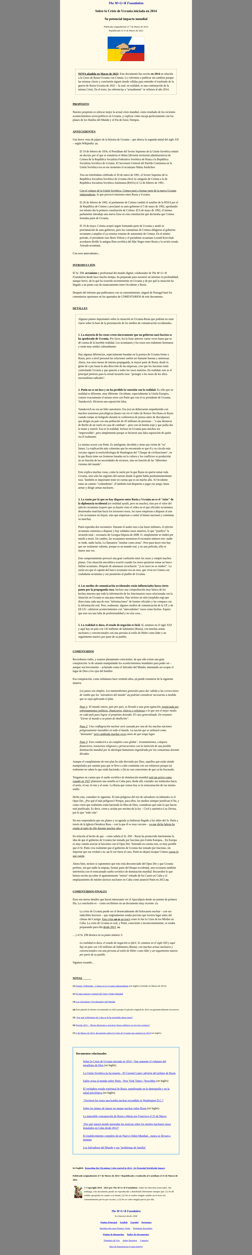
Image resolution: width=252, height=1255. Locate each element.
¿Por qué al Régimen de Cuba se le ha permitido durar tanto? (104, 1017)
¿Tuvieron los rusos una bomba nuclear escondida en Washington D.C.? (123, 1100)
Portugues (146, 1222)
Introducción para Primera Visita (115, 1228)
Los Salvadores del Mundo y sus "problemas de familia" (114, 1147)
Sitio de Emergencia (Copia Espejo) (126, 1246)
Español (135, 1222)
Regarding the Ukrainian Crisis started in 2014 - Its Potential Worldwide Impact (125, 1168)
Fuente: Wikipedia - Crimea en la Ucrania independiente (102, 986)
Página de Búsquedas (113, 1234)
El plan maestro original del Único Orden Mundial (99, 993)
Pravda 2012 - (113, 1025)
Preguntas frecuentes (142, 1228)
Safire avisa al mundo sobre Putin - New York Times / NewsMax (119, 1080)
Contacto (144, 1240)
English (124, 1222)
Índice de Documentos (138, 1234)
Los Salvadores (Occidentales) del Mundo (95, 1001)
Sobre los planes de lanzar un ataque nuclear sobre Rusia (114, 1108)
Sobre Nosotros (130, 1240)
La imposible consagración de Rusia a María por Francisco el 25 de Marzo (124, 1116)
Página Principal (108, 1222)
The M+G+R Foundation (126, 1211)
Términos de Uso (112, 1240)
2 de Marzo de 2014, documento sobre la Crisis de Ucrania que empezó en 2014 (113, 1033)
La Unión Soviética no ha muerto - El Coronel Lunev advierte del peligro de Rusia (129, 1073)
